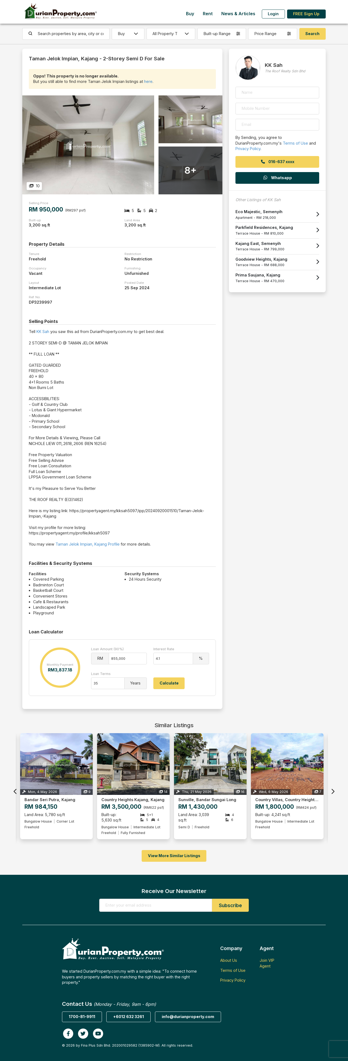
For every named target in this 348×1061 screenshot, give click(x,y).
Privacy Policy (247, 148)
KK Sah (42, 331)
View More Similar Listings (174, 855)
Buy (190, 13)
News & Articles (238, 13)
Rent (208, 13)
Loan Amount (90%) (107, 649)
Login (273, 13)
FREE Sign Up (306, 13)
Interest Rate (163, 649)
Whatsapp (277, 177)
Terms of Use (295, 143)
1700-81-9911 (82, 1016)
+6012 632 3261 (128, 1016)
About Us (228, 960)
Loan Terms (101, 674)
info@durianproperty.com (188, 1016)
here (148, 81)
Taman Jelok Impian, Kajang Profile (87, 544)
